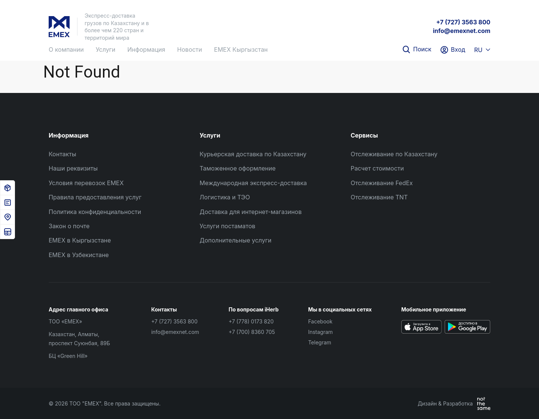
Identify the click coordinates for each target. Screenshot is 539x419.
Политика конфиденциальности (95, 211)
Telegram (319, 342)
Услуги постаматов (227, 226)
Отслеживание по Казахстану (394, 154)
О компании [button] (66, 49)
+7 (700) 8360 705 (252, 332)
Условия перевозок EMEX (86, 183)
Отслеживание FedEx (382, 183)
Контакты (62, 154)
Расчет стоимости (377, 168)
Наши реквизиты (73, 168)
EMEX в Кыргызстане (80, 240)
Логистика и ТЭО (225, 197)
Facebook (320, 321)
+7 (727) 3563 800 (463, 22)
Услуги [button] (106, 49)
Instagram (320, 332)
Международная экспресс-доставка (253, 183)
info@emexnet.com (461, 30)
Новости (189, 49)
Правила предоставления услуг (95, 197)
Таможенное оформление (237, 168)
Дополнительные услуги (235, 240)
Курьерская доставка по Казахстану (253, 154)
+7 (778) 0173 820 (251, 321)
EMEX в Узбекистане (79, 255)
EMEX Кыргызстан (241, 49)
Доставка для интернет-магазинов (251, 211)
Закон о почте (69, 226)
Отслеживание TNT (379, 197)
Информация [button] (146, 49)
